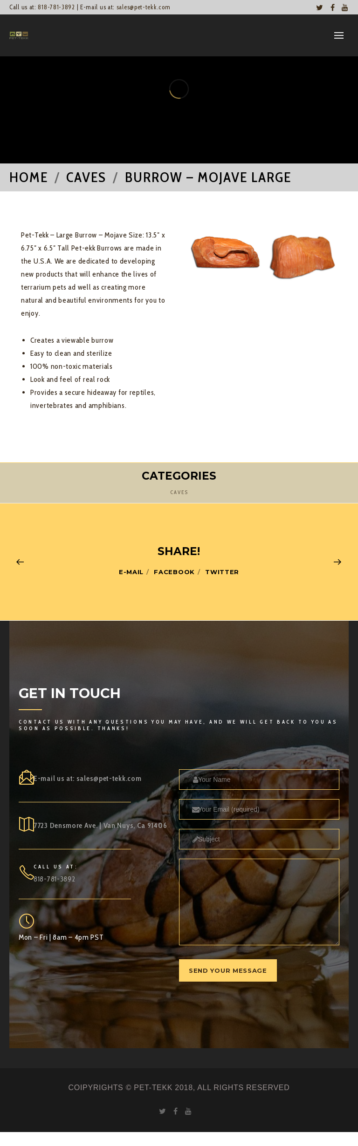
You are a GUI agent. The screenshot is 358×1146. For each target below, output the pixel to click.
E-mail (131, 572)
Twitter (222, 572)
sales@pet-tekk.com (144, 7)
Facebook (174, 572)
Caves (179, 492)
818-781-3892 (56, 7)
